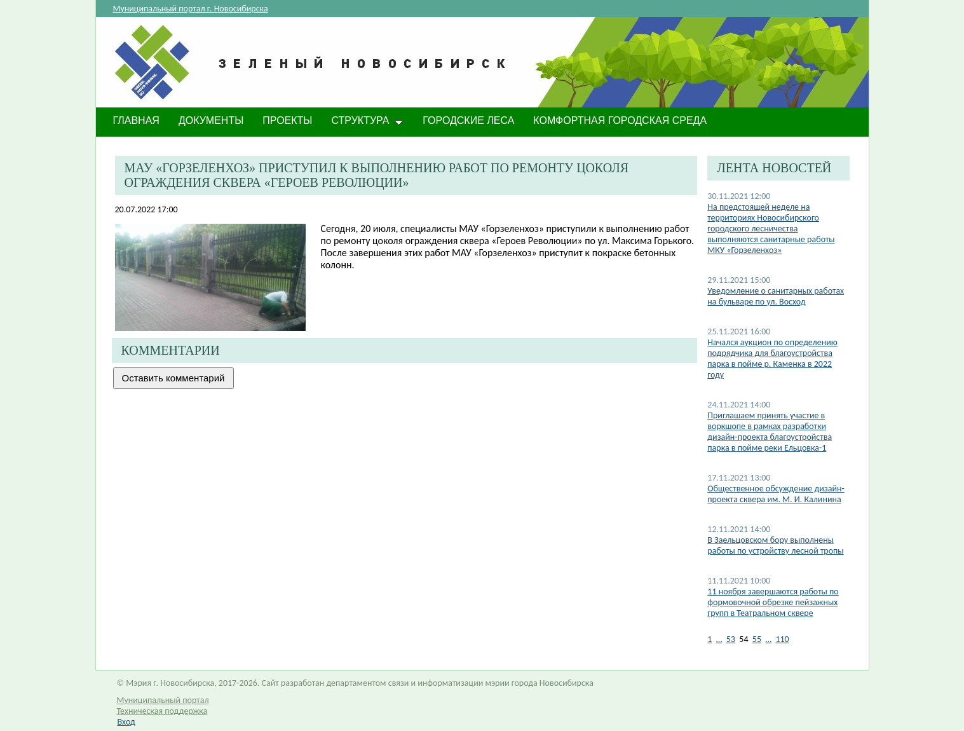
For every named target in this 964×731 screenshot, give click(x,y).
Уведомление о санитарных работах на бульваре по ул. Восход (775, 296)
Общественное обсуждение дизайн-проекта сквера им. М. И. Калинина (775, 494)
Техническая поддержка (162, 711)
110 (782, 639)
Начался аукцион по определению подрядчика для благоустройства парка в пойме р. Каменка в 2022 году (772, 358)
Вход (126, 721)
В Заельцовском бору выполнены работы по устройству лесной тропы (775, 545)
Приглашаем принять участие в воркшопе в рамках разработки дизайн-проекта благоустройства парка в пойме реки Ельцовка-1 (769, 431)
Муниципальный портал (163, 700)
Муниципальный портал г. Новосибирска (190, 8)
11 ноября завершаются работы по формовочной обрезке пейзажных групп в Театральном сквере (772, 602)
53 (730, 639)
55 (756, 639)
